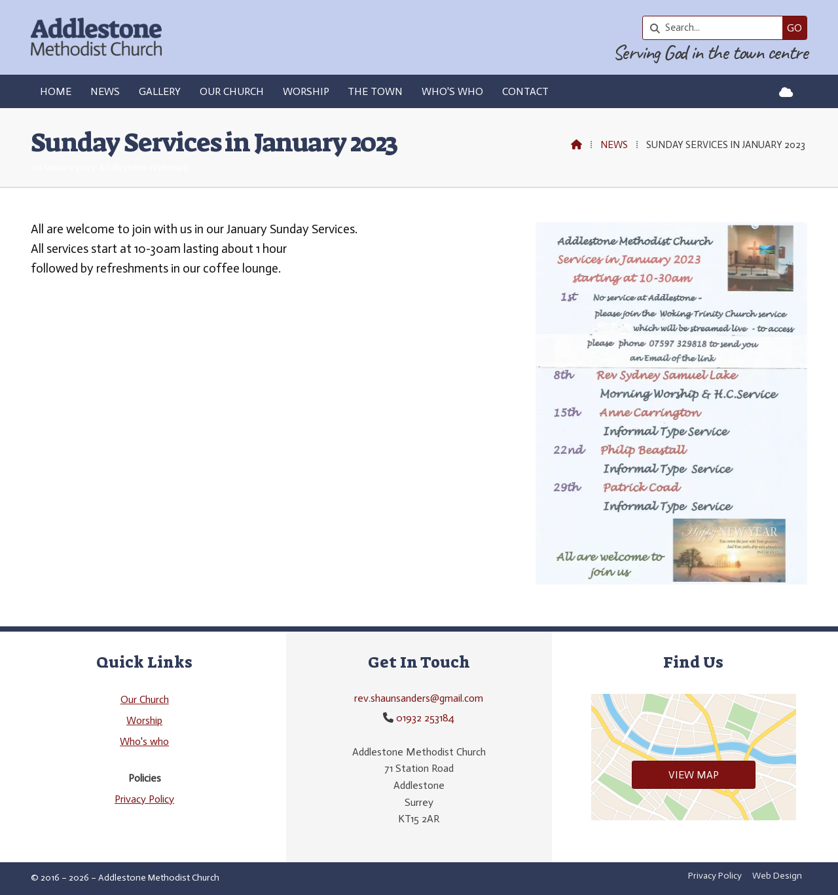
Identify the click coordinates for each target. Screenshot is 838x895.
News (614, 145)
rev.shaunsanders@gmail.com (418, 698)
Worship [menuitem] (306, 91)
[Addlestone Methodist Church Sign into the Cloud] (786, 92)
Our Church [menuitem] (232, 91)
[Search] (715, 27)
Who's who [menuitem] (452, 91)
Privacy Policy (144, 799)
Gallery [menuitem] (160, 91)
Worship (144, 720)
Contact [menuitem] (525, 91)
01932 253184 (425, 718)
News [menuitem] (105, 91)
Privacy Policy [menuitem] (715, 875)
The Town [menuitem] (375, 91)
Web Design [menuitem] (777, 875)
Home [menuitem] (55, 91)
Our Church (144, 699)
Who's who (144, 741)
